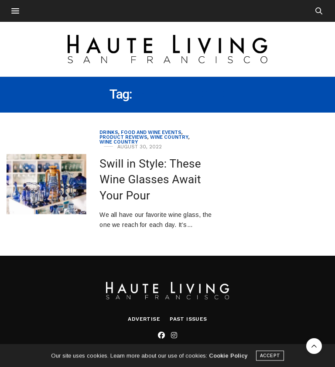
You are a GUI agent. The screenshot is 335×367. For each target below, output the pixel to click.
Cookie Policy (228, 356)
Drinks (108, 132)
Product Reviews (123, 137)
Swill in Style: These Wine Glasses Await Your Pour (150, 179)
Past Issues (188, 319)
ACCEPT (270, 356)
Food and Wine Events (151, 132)
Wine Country (169, 137)
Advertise (144, 319)
